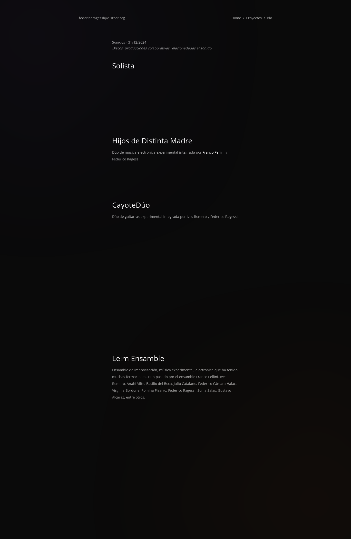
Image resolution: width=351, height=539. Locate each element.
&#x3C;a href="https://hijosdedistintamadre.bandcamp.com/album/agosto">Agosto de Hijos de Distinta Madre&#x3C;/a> (175, 172)
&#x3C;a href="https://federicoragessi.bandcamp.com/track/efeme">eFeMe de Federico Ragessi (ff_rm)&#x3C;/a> (175, 79)
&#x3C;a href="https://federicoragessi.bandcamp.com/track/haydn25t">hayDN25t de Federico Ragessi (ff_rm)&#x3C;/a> (175, 121)
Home (236, 18)
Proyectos (254, 18)
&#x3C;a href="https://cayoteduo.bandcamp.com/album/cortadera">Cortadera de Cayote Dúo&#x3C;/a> (175, 339)
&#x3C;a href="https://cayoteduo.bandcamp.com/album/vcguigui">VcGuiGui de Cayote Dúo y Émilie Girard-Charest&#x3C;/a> (175, 325)
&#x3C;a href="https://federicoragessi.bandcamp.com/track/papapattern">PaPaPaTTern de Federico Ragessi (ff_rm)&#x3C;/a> (175, 93)
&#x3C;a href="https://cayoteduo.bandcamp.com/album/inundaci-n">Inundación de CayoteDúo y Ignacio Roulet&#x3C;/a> (175, 311)
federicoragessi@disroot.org (102, 18)
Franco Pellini (213, 152)
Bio (269, 18)
